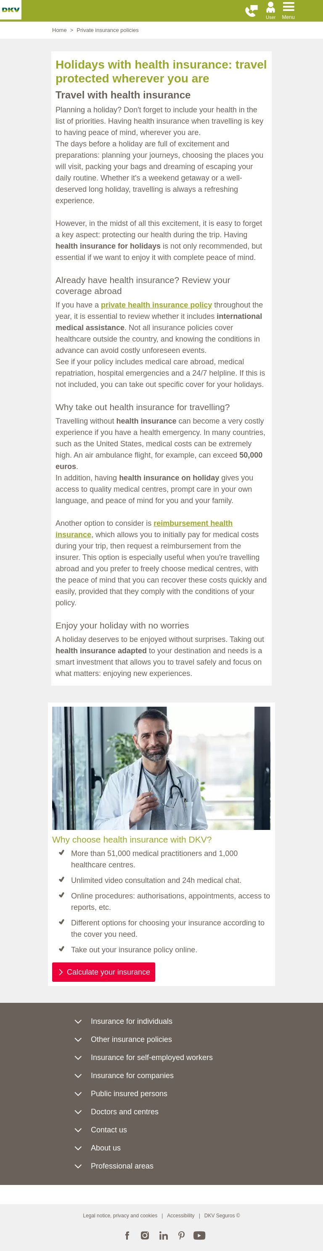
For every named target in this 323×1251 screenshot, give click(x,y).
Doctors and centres (125, 1112)
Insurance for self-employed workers (152, 1057)
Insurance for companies (132, 1075)
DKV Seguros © (222, 1216)
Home (59, 30)
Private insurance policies (107, 30)
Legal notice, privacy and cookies (120, 1216)
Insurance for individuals (131, 1021)
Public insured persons (129, 1093)
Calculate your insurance (108, 972)
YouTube (200, 1234)
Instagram (145, 1234)
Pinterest (181, 1234)
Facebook (127, 1234)
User (270, 17)
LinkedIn (163, 1234)
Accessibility (180, 1216)
